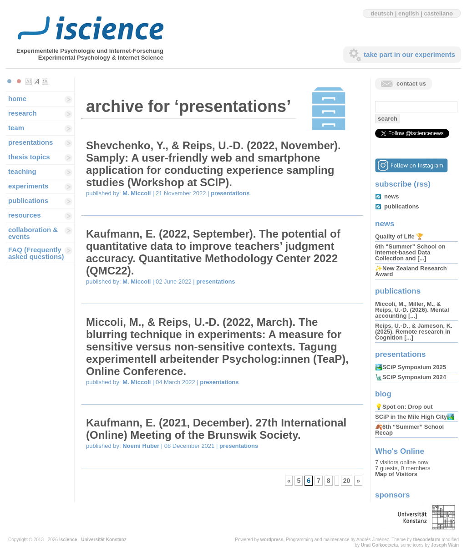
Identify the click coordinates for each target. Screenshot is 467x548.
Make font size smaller (28, 81)
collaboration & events (33, 233)
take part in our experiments (409, 54)
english (408, 13)
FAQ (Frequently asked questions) (36, 253)
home (17, 98)
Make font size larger (45, 81)
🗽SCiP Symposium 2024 (410, 377)
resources (24, 215)
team (16, 128)
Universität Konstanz (103, 539)
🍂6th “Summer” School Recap (409, 429)
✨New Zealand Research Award (411, 271)
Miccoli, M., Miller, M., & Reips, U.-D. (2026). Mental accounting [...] (412, 309)
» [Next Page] (358, 480)
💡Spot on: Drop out (403, 406)
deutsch (382, 13)
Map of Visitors (396, 474)
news (391, 196)
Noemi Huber (140, 445)
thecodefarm (426, 539)
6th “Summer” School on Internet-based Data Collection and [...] (410, 252)
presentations (30, 142)
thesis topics (29, 157)
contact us (411, 83)
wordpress (272, 539)
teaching (22, 171)
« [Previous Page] (289, 480)
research (22, 113)
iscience (68, 539)
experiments (28, 186)
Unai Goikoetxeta (379, 545)
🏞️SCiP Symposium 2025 (410, 367)
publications (28, 200)
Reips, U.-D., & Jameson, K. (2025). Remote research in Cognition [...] (413, 331)
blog (383, 394)
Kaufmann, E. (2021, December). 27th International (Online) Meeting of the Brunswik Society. (216, 428)
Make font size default (37, 81)
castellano (438, 13)
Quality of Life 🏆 (399, 236)
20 (346, 480)
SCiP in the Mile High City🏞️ (414, 416)
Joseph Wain (445, 545)
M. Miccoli (136, 193)
